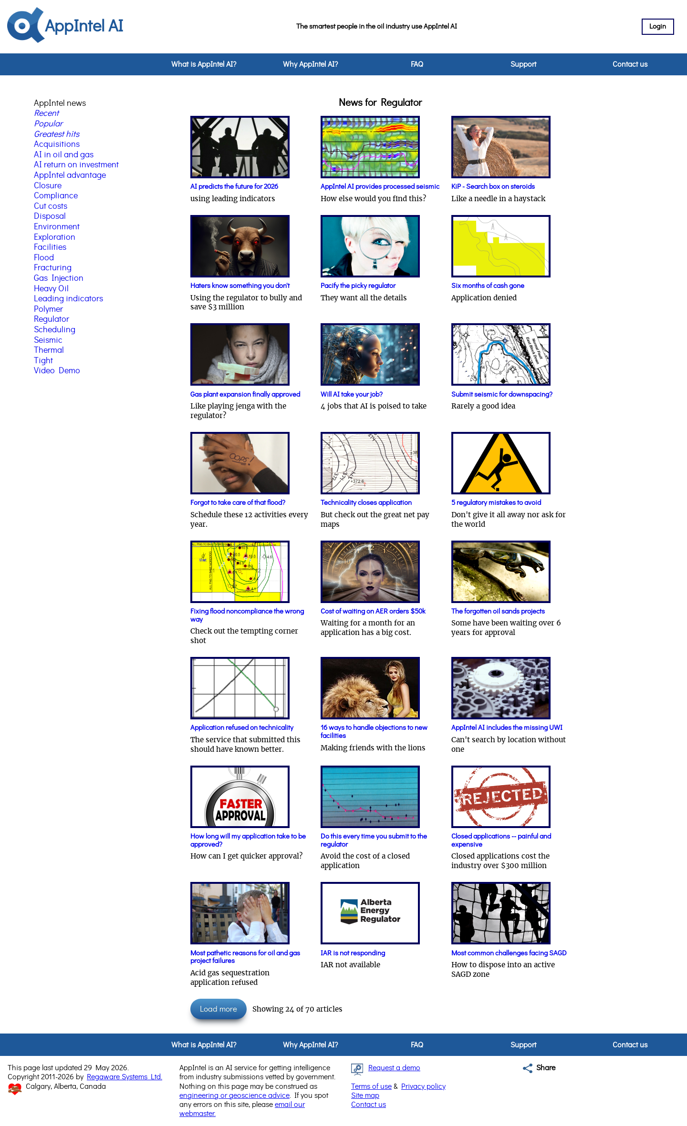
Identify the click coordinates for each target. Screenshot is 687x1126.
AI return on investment (76, 165)
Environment (57, 227)
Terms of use (371, 1086)
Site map (365, 1095)
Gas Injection (58, 278)
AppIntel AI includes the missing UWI (506, 727)
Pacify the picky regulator (358, 285)
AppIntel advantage (70, 175)
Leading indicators (68, 299)
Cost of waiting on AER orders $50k (373, 611)
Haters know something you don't (240, 285)
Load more (218, 1009)
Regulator (51, 319)
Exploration (54, 237)
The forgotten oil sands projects (498, 611)
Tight (43, 361)
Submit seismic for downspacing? (501, 394)
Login (657, 26)
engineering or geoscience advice (234, 1095)
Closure (48, 186)
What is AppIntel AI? (203, 64)
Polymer (48, 309)
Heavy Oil (51, 289)
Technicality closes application (366, 502)
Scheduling (54, 330)
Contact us (630, 64)
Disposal (50, 216)
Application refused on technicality (241, 727)
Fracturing (53, 268)
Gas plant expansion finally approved (245, 394)
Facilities (50, 247)
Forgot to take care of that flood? (237, 502)
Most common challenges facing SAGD (509, 953)
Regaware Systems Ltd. (124, 1077)
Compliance (56, 196)
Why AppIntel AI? (310, 64)
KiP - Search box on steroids (493, 186)
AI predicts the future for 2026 (234, 186)
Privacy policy (423, 1086)
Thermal (49, 350)
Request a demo (394, 1068)
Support (523, 64)
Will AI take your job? (352, 394)
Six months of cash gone (487, 285)
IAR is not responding (353, 953)
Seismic (48, 340)
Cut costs (50, 206)
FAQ (417, 64)
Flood (44, 258)
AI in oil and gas (64, 155)
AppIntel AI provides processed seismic (380, 186)
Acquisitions (57, 144)
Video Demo (57, 371)
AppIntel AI (84, 26)
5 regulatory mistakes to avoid (496, 502)
